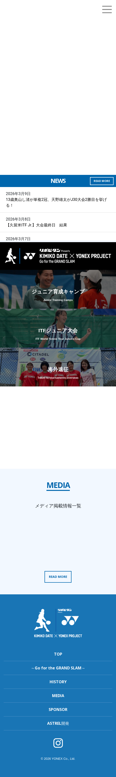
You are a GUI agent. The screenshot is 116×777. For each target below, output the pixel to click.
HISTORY (58, 681)
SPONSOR (58, 709)
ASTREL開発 (58, 723)
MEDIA (58, 695)
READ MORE (102, 181)
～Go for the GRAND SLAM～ (58, 668)
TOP (58, 654)
